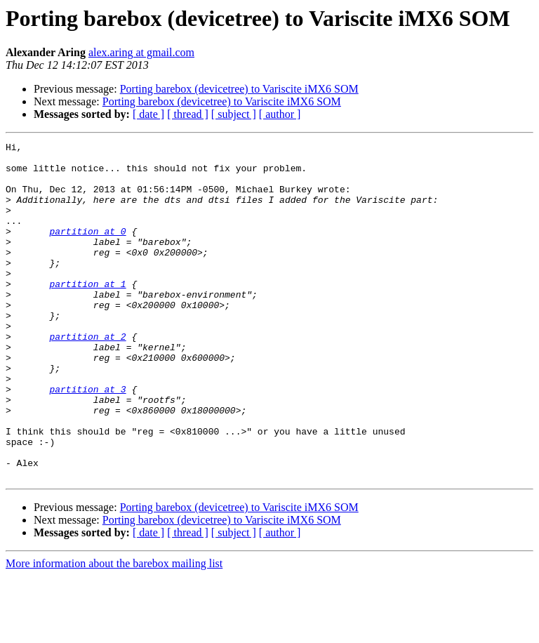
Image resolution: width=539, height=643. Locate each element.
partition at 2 (87, 376)
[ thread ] (187, 114)
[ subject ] (233, 114)
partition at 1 (87, 313)
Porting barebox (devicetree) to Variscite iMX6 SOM (239, 89)
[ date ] (148, 114)
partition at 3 (87, 439)
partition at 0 (87, 250)
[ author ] (280, 114)
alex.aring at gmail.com (141, 52)
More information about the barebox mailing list (114, 631)
